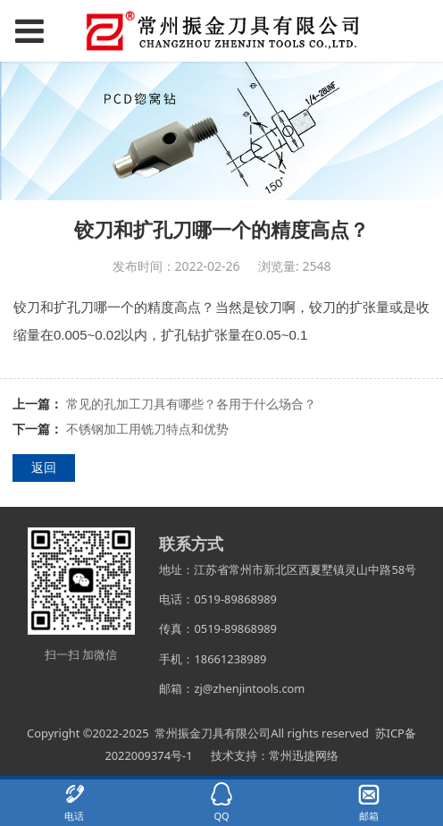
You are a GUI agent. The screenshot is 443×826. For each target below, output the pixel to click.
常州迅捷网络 (304, 755)
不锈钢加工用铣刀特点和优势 (147, 428)
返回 (43, 467)
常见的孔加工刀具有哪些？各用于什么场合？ (191, 403)
